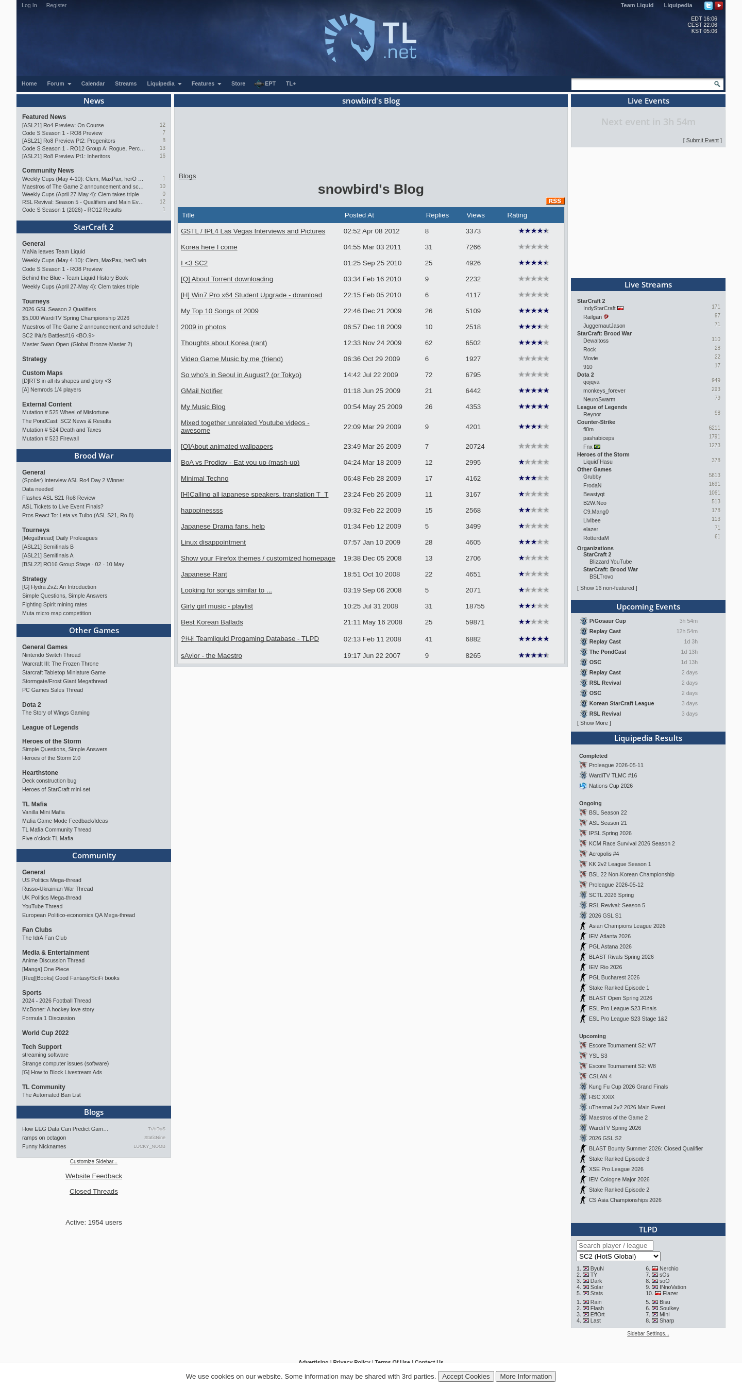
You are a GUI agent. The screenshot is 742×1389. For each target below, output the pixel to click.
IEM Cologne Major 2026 (619, 1179)
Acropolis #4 (604, 854)
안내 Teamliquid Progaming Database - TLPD (250, 638)
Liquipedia (678, 5)
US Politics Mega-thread (51, 880)
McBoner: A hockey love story (58, 1009)
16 (162, 156)
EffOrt (598, 1314)
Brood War (93, 455)
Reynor (592, 414)
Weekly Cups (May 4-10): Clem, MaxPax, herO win (83, 179)
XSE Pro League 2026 (616, 1169)
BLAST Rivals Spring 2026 (621, 957)
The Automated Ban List (51, 1095)
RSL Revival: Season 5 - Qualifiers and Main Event (83, 202)
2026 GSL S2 (605, 1138)
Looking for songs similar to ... (226, 590)
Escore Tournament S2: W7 (622, 1045)
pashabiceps (598, 438)
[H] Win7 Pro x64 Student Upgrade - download (251, 295)
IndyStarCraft (599, 308)
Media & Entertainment (55, 952)
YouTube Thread (42, 906)
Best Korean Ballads (212, 622)
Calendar (93, 83)
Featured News (44, 117)
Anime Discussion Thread (53, 960)
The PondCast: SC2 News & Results (66, 421)
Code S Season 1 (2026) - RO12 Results (72, 210)
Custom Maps (42, 373)
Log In (29, 5)
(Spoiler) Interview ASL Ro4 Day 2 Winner (73, 480)
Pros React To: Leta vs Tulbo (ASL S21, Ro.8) (77, 515)
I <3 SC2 (194, 263)
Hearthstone (40, 772)
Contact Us (429, 1362)
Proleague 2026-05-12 (616, 885)
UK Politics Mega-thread (51, 897)
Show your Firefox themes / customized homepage (258, 558)
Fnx (588, 447)
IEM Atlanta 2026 (610, 936)
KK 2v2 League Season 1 (620, 864)
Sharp (667, 1320)
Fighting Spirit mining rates (54, 604)
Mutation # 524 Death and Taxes (61, 430)
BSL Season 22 (608, 812)
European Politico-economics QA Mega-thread (78, 915)
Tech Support (41, 1047)
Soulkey (669, 1308)
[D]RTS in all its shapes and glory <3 (66, 381)
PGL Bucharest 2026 (614, 977)
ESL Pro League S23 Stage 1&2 (628, 1018)
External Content (47, 404)
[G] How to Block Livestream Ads (62, 1072)
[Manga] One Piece (45, 969)
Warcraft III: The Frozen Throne (60, 663)
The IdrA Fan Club (44, 938)
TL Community (43, 1087)
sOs (664, 1275)
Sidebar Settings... (648, 1333)
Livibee (592, 520)
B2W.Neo (594, 503)
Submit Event (702, 140)
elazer (590, 529)
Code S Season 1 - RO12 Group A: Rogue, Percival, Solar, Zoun (83, 148)
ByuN (597, 1268)
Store (238, 83)
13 (162, 148)
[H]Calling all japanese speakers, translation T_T (254, 494)
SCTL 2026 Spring (611, 895)
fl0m (588, 429)
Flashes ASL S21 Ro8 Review (58, 498)
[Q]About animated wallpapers (227, 446)
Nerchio (669, 1268)
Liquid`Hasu (598, 462)
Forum (59, 83)
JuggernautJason (604, 326)
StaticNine (154, 1137)
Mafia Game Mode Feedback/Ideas (65, 821)
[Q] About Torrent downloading (227, 279)
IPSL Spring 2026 (610, 833)
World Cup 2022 (45, 1033)
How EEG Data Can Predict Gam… (65, 1129)
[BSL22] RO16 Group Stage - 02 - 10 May (73, 564)
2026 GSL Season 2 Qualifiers (59, 309)
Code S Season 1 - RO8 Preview (62, 133)
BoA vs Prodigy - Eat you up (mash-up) (240, 462)
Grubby (592, 476)
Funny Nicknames (44, 1146)
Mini (665, 1314)
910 (588, 367)
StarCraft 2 (94, 227)
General (33, 243)
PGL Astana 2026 (610, 946)
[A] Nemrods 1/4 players (51, 389)
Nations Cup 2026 (611, 786)
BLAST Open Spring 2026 (620, 998)
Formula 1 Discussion (48, 1018)
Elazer (670, 1293)
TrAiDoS (156, 1128)
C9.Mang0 (596, 512)
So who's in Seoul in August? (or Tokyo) (241, 375)
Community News (48, 170)
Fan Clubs (37, 930)
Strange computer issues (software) (65, 1063)
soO (665, 1281)
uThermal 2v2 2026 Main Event (627, 1107)
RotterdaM (596, 538)
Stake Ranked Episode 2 (619, 1190)
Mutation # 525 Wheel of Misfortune (65, 412)
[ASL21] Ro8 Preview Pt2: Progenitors (68, 141)
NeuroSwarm (599, 399)
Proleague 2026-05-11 (616, 765)
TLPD (648, 1229)
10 (162, 186)
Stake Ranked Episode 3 (619, 1159)
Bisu (665, 1302)
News (93, 100)
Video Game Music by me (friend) (232, 359)
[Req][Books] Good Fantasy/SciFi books (71, 978)
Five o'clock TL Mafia (47, 838)
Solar (597, 1287)
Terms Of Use (392, 1362)
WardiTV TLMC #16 (613, 775)
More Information (526, 1376)
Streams (126, 83)
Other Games (94, 630)
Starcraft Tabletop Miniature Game (64, 672)
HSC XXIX (602, 1097)
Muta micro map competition (56, 613)
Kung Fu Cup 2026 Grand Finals (628, 1086)
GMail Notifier (202, 391)
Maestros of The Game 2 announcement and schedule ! (83, 186)
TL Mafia (34, 804)
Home (29, 83)
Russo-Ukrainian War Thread (57, 889)
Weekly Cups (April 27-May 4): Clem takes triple (80, 194)
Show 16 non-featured (607, 588)
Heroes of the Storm (51, 741)
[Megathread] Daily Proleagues (59, 538)
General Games (45, 647)
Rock (589, 349)
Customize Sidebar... (93, 1161)
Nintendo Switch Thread (51, 655)
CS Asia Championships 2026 (625, 1200)
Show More (594, 723)
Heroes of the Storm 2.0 (51, 758)
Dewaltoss (596, 340)
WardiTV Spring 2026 (615, 1128)
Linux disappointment (213, 542)
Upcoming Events (648, 606)
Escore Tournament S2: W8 (622, 1066)
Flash (597, 1308)
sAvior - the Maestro (211, 655)
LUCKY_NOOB (149, 1146)
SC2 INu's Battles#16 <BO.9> (58, 335)
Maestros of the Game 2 (618, 1117)
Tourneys (35, 301)
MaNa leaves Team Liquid (53, 251)
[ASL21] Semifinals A (48, 555)
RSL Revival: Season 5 (617, 905)
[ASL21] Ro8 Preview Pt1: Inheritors (66, 156)
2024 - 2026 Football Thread (56, 1000)
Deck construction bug (49, 780)
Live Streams (648, 284)
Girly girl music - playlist (217, 606)
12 (162, 125)
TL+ (291, 83)
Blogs (94, 1112)
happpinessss (202, 510)
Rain (596, 1302)
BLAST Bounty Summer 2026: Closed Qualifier (646, 1148)
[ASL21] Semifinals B (48, 547)
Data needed (38, 489)
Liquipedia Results (648, 738)
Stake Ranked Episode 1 (619, 988)
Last (596, 1320)
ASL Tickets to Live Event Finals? (63, 506)
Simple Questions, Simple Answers (64, 595)
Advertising (313, 1362)
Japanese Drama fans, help (223, 526)
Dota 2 (31, 704)
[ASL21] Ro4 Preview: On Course (63, 125)
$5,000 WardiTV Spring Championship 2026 (75, 318)
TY (594, 1275)
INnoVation (673, 1287)
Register (56, 5)
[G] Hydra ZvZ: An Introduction (59, 587)
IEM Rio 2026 (605, 967)
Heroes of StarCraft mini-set (56, 789)
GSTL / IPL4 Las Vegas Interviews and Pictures (253, 231)
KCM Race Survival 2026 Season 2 (632, 843)
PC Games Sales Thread (52, 690)
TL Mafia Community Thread (56, 829)
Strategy (34, 359)
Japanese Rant (204, 574)
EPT (265, 84)
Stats (597, 1293)
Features (207, 83)
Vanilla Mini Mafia (43, 812)
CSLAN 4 (600, 1076)
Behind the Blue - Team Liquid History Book (75, 278)
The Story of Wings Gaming (56, 712)
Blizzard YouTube (610, 561)
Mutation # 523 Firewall (50, 438)
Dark (596, 1281)
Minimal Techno (204, 478)
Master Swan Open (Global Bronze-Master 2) (77, 344)
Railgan (592, 317)
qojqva (591, 382)
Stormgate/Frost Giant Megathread (64, 681)
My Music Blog (203, 407)
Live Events (648, 100)
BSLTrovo (601, 576)
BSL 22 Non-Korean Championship (631, 874)
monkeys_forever (604, 390)
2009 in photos (203, 327)
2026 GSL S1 (605, 915)
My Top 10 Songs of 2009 (220, 311)
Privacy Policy (351, 1362)
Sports (32, 992)
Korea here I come (209, 247)
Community (94, 855)
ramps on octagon (44, 1137)
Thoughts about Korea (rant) (224, 343)
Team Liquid (637, 5)
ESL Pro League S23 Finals (622, 1008)
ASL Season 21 (608, 823)
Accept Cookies (466, 1376)
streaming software (45, 1055)
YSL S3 (598, 1056)
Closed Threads (94, 1191)
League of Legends (50, 727)
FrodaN (592, 485)
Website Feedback (93, 1176)
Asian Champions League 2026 (627, 926)
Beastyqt (593, 494)
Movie (590, 358)
